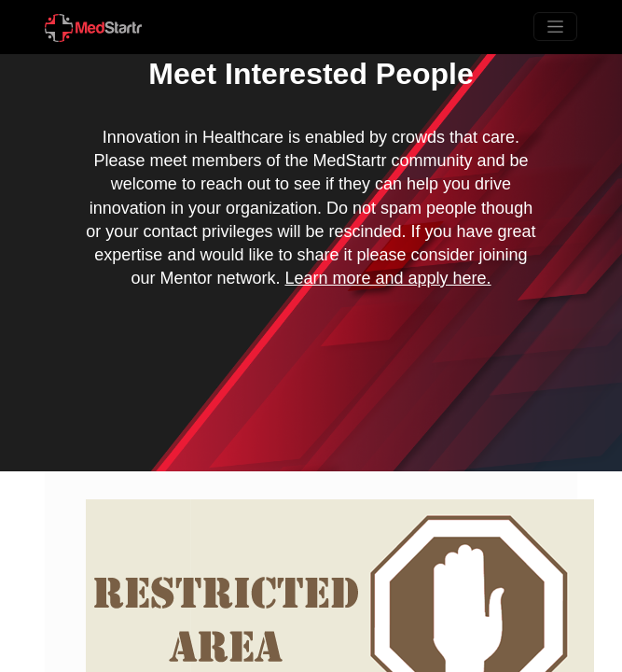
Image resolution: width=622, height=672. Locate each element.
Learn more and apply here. (387, 278)
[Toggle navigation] (555, 26)
